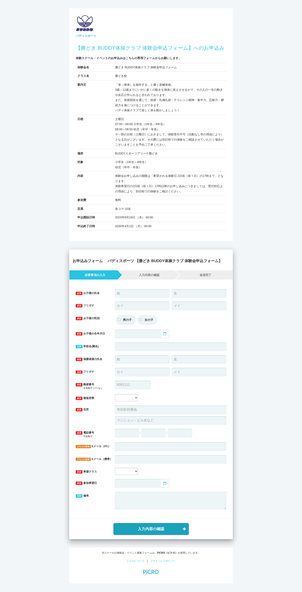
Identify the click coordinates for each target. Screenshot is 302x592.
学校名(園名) (87, 346)
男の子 (127, 319)
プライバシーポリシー (162, 561)
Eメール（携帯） (94, 459)
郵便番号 (92, 386)
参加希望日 (86, 483)
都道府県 (85, 398)
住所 (82, 409)
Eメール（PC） (93, 446)
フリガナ (85, 305)
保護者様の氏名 (89, 359)
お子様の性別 (88, 318)
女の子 (148, 319)
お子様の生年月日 (90, 334)
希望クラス (86, 472)
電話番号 (92, 434)
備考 (82, 496)
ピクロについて (135, 561)
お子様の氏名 (88, 293)
